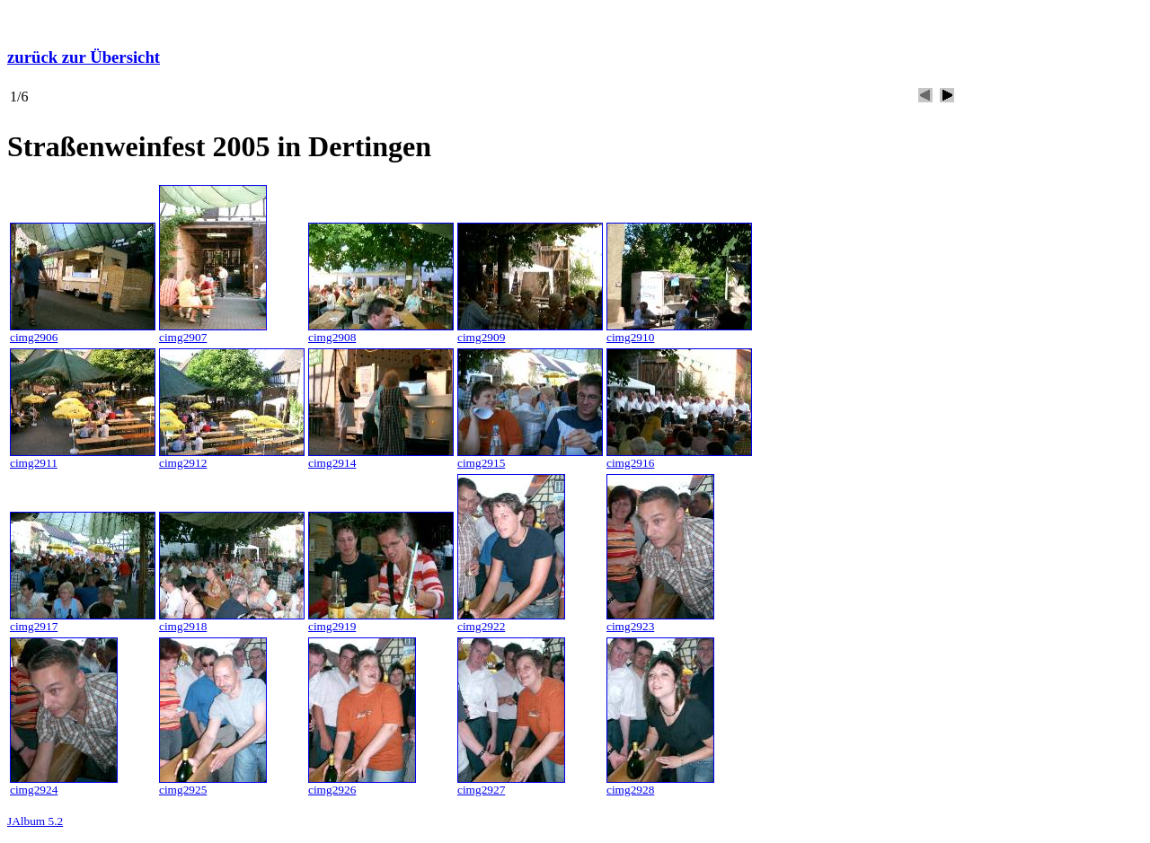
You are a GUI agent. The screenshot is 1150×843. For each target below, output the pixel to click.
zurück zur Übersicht (83, 57)
